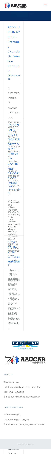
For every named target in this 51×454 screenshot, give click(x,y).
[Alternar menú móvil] (45, 5)
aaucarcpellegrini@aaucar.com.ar (27, 424)
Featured (12, 183)
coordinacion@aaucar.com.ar (25, 396)
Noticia (11, 186)
